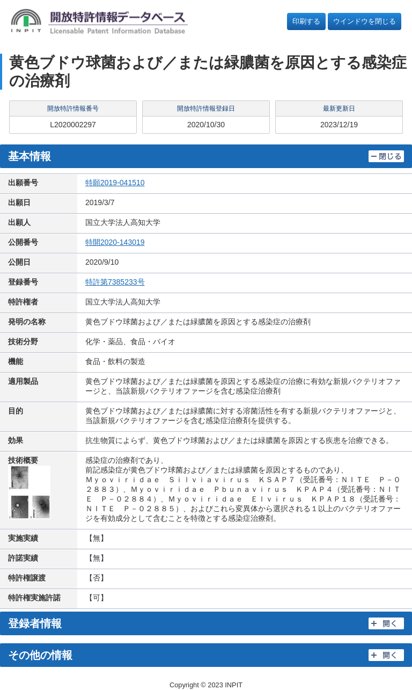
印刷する (306, 21)
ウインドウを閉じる (364, 21)
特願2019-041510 (115, 182)
